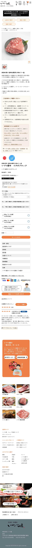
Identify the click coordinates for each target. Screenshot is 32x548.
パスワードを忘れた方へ (8, 445)
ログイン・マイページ (7, 442)
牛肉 (22, 28)
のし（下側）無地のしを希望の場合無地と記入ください (15, 207)
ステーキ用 (5, 459)
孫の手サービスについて (8, 436)
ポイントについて (6, 434)
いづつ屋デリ (24, 457)
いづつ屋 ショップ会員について (10, 432)
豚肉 (13, 459)
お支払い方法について (22, 442)
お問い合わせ (14, 514)
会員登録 (4, 447)
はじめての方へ (6, 469)
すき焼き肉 (5, 457)
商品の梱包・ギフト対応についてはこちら (13, 275)
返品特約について (7, 299)
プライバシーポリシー (23, 512)
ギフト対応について (21, 447)
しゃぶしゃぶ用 (6, 461)
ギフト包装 (5, 191)
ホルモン (14, 463)
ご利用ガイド (5, 514)
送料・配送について (21, 445)
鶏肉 (13, 461)
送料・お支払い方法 (13, 148)
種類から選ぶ (16, 28)
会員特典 (22, 148)
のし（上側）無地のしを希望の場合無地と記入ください (15, 201)
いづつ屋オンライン (7, 28)
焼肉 (3, 454)
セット (23, 454)
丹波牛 (13, 454)
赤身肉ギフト (5, 472)
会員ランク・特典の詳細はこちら (13, 144)
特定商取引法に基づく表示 (8, 512)
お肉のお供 (24, 463)
